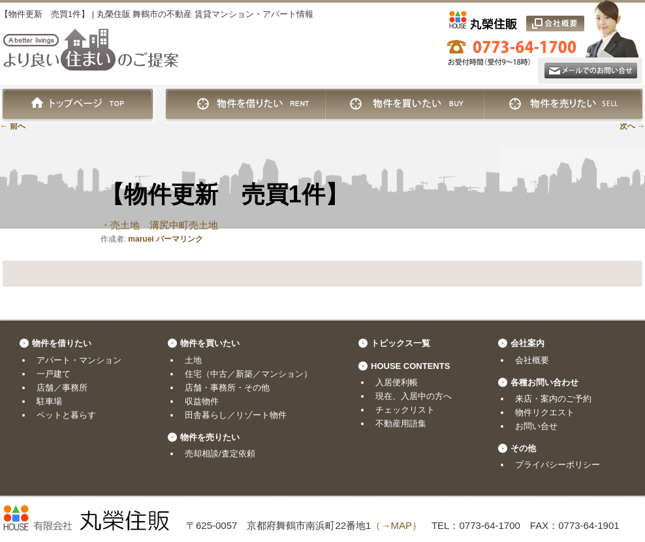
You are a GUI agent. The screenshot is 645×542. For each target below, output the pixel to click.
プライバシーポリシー (557, 465)
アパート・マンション (79, 360)
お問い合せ (536, 426)
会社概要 (532, 360)
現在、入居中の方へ (413, 396)
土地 (193, 360)
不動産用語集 (400, 423)
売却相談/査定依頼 (220, 453)
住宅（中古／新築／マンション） (248, 374)
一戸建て (54, 374)
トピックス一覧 (400, 343)
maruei (140, 239)
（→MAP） (396, 525)
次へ (632, 126)
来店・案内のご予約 (553, 399)
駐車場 (49, 401)
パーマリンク (179, 239)
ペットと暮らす (66, 415)
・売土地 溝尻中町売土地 (159, 225)
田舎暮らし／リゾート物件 (236, 415)
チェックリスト (405, 410)
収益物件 (202, 401)
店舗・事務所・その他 (227, 387)
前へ (12, 126)
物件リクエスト (544, 412)
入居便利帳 (396, 382)
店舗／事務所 (62, 387)
